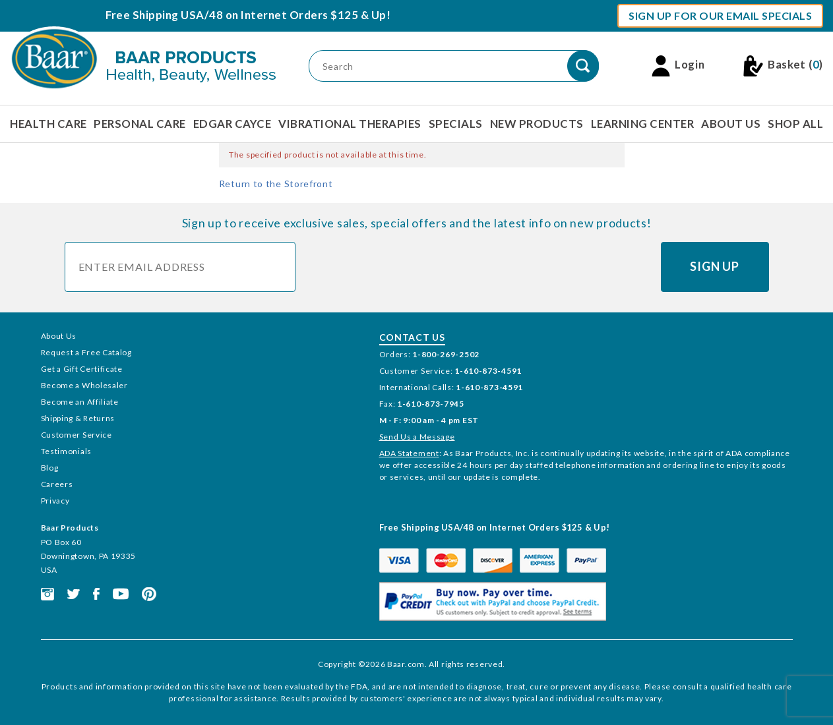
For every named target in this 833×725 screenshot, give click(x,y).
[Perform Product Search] (583, 66)
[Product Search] (454, 66)
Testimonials (66, 451)
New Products (537, 123)
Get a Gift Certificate (82, 369)
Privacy (55, 501)
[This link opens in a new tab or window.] (47, 593)
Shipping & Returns (78, 418)
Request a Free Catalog (86, 352)
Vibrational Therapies (349, 123)
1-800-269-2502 (445, 354)
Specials (456, 123)
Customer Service (76, 435)
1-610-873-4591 (488, 371)
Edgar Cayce (232, 123)
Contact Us (412, 337)
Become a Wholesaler (84, 385)
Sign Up (714, 266)
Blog (50, 468)
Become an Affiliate (80, 402)
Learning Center (642, 123)
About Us (730, 123)
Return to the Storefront (276, 183)
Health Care (48, 123)
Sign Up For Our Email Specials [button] (720, 15)
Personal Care (140, 123)
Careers (57, 484)
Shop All (795, 123)
